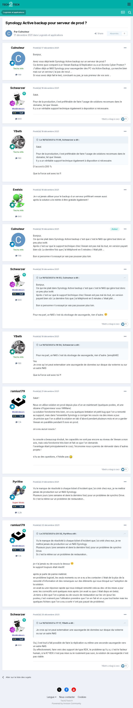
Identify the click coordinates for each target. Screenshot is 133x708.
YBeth (104, 119)
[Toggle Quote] (37, 140)
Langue (51, 697)
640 (18, 216)
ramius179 (18, 391)
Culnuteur (23, 31)
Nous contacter (67, 697)
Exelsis (17, 189)
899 (18, 119)
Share (99, 33)
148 (18, 74)
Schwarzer (17, 88)
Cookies (82, 697)
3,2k (18, 512)
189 (18, 158)
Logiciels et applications (51, 35)
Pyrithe (18, 481)
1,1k (18, 422)
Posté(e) (46, 48)
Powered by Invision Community (66, 703)
